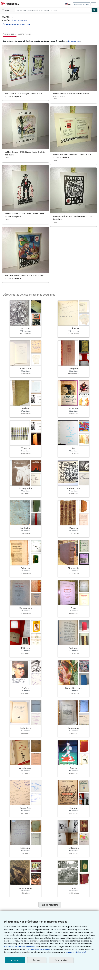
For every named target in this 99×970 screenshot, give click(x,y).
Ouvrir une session (82, 4)
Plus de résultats (49, 905)
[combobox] (53, 10)
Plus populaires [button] (9, 34)
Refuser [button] (36, 960)
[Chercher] (94, 10)
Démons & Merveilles (18, 20)
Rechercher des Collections (16, 24)
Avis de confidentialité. (59, 952)
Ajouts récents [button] (24, 34)
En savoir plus (72, 41)
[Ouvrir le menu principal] (6, 10)
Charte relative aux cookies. (21, 949)
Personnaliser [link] (60, 960)
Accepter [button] (15, 960)
